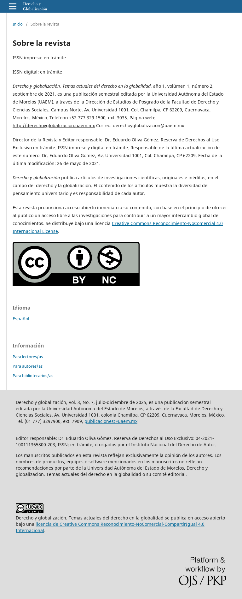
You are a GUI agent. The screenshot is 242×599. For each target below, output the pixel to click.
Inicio (18, 24)
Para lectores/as (28, 356)
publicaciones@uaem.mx (110, 421)
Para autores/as (28, 366)
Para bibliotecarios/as (33, 375)
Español (21, 319)
